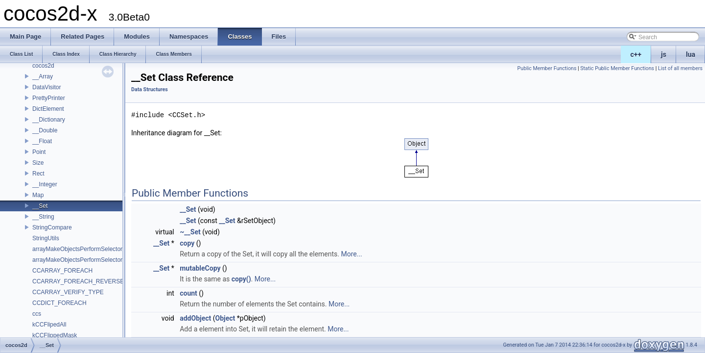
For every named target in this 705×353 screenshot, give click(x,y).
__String (43, 216)
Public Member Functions (547, 68)
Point (39, 152)
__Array (42, 76)
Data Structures (149, 89)
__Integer (44, 184)
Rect (38, 173)
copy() (241, 279)
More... (351, 254)
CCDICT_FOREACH (59, 303)
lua (690, 54)
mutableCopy (200, 268)
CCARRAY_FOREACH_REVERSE (78, 281)
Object (225, 318)
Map (38, 195)
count (188, 293)
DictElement (48, 108)
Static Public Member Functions (617, 68)
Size (38, 162)
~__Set (190, 232)
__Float (42, 141)
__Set (39, 205)
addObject (195, 318)
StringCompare (52, 227)
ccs (36, 313)
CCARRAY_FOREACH (62, 270)
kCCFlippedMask (54, 335)
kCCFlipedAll (49, 324)
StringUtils (45, 238)
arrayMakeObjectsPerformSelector (77, 249)
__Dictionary (48, 119)
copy (187, 243)
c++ (636, 54)
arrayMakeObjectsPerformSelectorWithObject (91, 259)
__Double (44, 130)
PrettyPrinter (48, 98)
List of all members (680, 68)
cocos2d (43, 65)
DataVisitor (46, 87)
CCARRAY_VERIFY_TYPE (68, 292)
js (663, 54)
